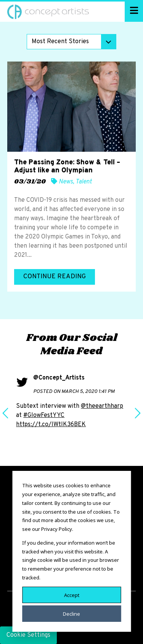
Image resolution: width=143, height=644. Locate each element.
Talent (84, 182)
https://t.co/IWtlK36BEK (51, 424)
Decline (71, 613)
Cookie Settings (28, 635)
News (66, 182)
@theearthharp (102, 406)
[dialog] (71, 551)
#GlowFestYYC (43, 415)
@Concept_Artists (59, 378)
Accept (71, 594)
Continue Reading (54, 277)
